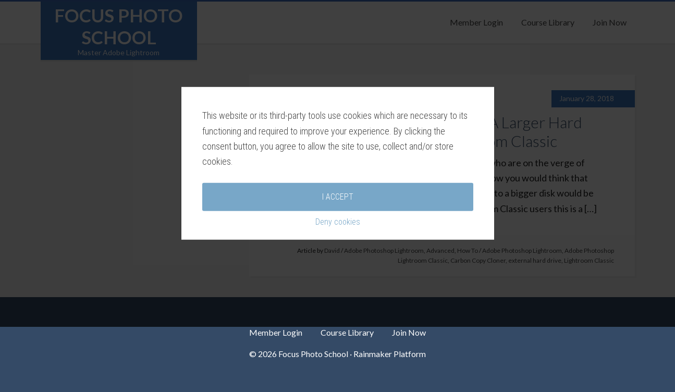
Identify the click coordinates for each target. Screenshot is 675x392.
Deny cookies (337, 253)
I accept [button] (337, 228)
